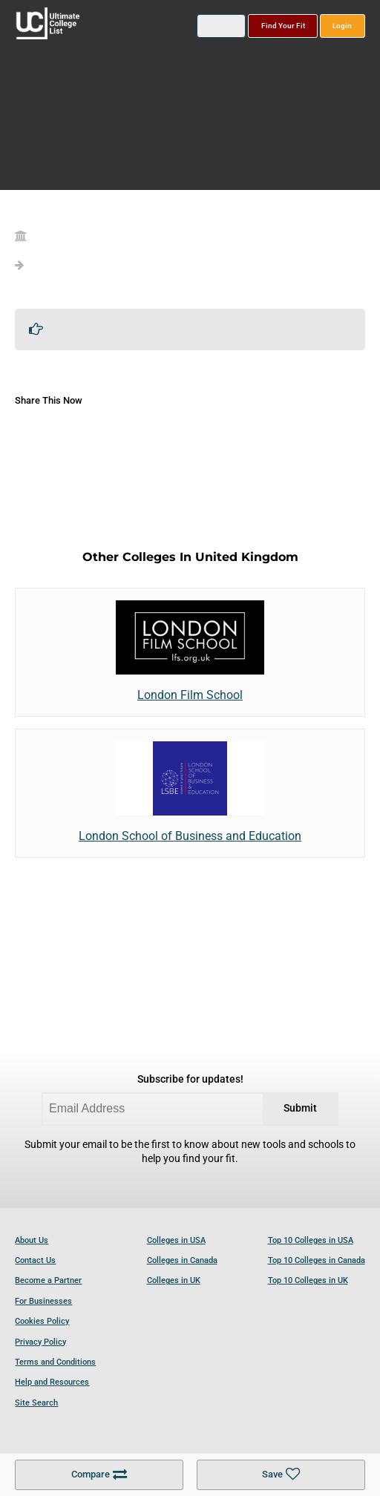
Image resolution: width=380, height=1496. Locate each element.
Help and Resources (52, 1382)
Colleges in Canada (182, 1260)
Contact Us (35, 1260)
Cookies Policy (42, 1321)
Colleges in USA (176, 1240)
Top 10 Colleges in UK (308, 1280)
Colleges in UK (173, 1280)
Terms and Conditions (55, 1362)
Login (342, 26)
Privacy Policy (40, 1342)
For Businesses (43, 1301)
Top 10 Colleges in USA (310, 1240)
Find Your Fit (283, 26)
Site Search (36, 1403)
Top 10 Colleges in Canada (316, 1260)
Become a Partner (48, 1280)
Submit (300, 1108)
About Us (31, 1240)
